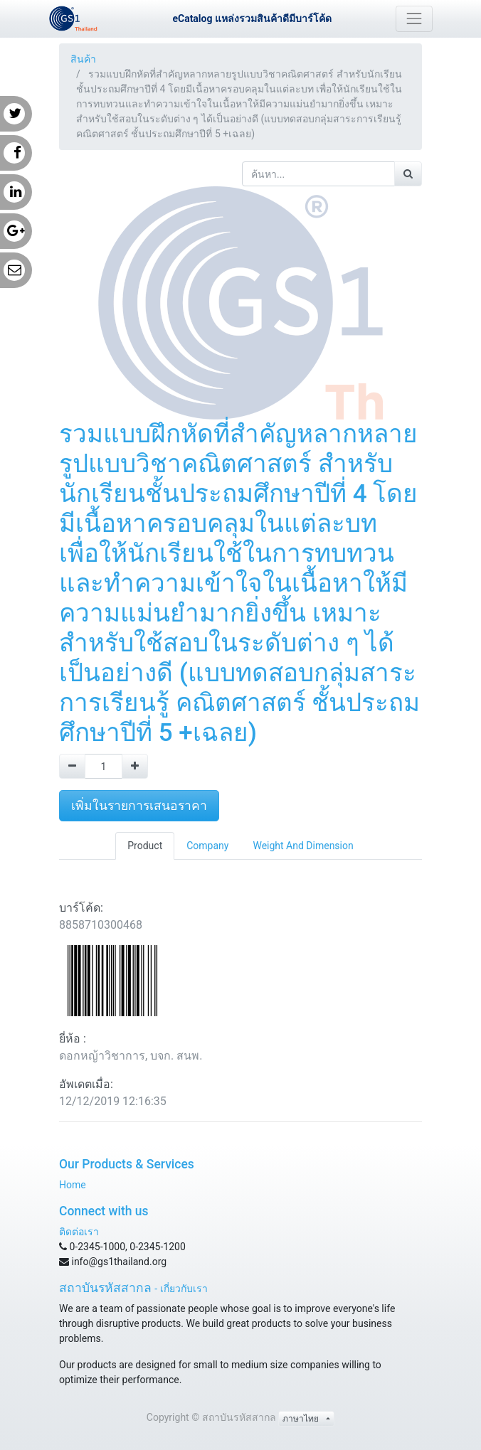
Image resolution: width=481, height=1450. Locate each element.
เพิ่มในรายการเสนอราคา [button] (139, 806)
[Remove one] (72, 766)
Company (207, 845)
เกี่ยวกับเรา (184, 1288)
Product (144, 845)
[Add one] (135, 766)
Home (72, 1184)
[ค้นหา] (408, 173)
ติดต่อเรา (79, 1231)
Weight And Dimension (303, 845)
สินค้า (83, 59)
